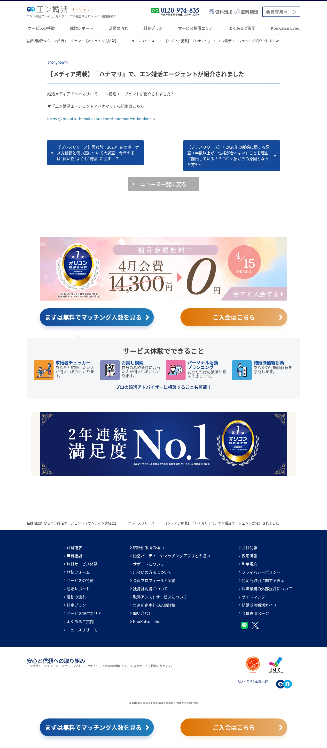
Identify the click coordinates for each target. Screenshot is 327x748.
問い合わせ (142, 613)
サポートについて (148, 564)
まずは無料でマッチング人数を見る (93, 317)
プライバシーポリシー (261, 572)
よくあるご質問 (242, 28)
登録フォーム (78, 572)
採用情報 (249, 556)
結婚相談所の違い (148, 547)
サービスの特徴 (41, 28)
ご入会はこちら (234, 317)
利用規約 (249, 564)
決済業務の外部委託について (267, 588)
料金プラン (153, 28)
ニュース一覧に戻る (163, 184)
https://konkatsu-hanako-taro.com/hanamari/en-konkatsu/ (101, 118)
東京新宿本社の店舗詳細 (154, 605)
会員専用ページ (281, 12)
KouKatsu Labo (285, 28)
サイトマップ (253, 597)
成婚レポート (81, 28)
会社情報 (249, 547)
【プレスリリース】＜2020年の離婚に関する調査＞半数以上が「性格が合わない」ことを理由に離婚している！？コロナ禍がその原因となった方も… (228, 155)
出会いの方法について (152, 572)
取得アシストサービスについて (160, 597)
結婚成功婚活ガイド (259, 605)
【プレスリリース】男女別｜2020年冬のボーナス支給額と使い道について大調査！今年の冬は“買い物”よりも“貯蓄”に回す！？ (98, 152)
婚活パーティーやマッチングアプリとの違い (171, 556)
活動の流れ (118, 28)
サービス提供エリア (195, 28)
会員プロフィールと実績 (154, 580)
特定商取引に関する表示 (263, 580)
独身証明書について (150, 588)
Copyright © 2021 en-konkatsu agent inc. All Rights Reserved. (163, 702)
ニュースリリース (82, 630)
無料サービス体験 (82, 564)
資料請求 (74, 547)
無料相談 (74, 556)
